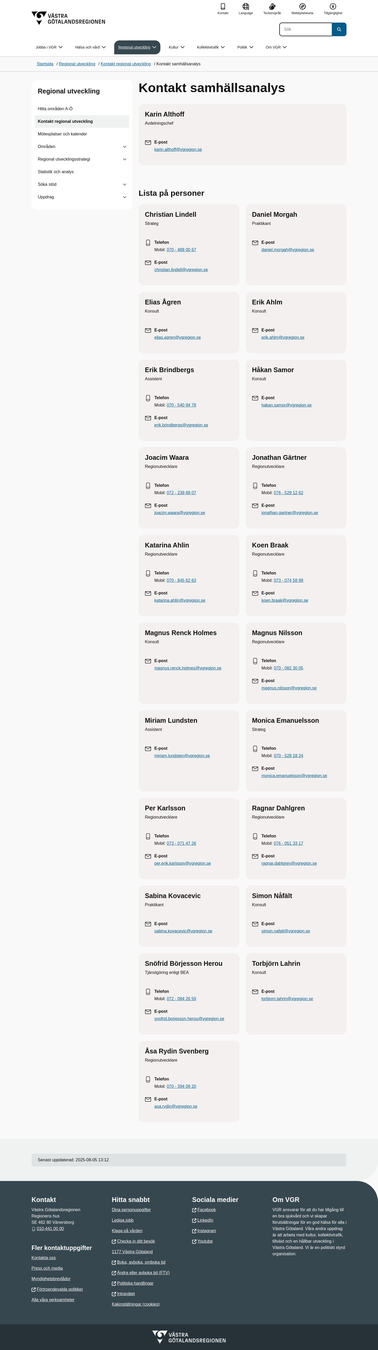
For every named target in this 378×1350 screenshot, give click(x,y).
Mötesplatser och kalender (62, 134)
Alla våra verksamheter (53, 1300)
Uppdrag (46, 197)
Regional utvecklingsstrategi (64, 159)
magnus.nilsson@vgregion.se (289, 688)
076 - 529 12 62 (288, 493)
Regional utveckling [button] (137, 47)
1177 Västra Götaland (132, 1251)
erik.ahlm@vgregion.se (282, 337)
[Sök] (305, 29)
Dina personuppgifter (131, 1209)
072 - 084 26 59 (181, 998)
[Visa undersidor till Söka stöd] (124, 184)
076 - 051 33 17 (288, 843)
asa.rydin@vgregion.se (175, 1106)
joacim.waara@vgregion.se (179, 512)
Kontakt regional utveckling (65, 121)
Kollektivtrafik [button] (211, 47)
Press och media (47, 1268)
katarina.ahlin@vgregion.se (179, 600)
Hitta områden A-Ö (55, 109)
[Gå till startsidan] (68, 18)
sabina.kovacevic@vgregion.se (183, 931)
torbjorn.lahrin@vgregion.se (287, 998)
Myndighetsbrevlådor (51, 1279)
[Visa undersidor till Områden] (124, 146)
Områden (46, 146)
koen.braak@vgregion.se (284, 600)
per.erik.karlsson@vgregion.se (182, 863)
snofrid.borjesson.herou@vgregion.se (189, 1018)
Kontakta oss (44, 1258)
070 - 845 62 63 (181, 580)
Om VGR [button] (276, 47)
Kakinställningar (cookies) (136, 1304)
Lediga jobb (123, 1220)
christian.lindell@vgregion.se (181, 269)
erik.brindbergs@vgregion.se (181, 425)
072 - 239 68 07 (181, 493)
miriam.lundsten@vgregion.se (182, 755)
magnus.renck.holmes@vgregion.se (187, 668)
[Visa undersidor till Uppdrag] (124, 197)
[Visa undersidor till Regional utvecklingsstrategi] (124, 159)
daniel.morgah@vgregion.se (287, 249)
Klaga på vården (127, 1230)
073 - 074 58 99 (288, 580)
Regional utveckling (69, 91)
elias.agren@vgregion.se (177, 337)
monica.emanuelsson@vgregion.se (294, 775)
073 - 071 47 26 (181, 843)
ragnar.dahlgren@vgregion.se (289, 863)
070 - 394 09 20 (181, 1086)
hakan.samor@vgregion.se (286, 405)
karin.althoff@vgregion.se (178, 149)
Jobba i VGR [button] (49, 47)
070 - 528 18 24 (288, 755)
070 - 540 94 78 (181, 405)
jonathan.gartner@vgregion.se (289, 512)
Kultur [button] (177, 47)
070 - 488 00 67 (181, 249)
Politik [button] (245, 47)
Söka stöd (47, 184)
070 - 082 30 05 (288, 668)
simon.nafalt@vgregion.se (285, 931)
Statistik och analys (56, 172)
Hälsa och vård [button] (90, 47)
